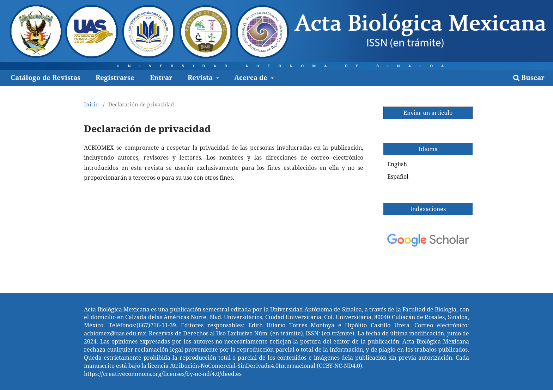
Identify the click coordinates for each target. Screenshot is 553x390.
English (397, 164)
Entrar (161, 77)
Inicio (91, 104)
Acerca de (251, 77)
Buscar (529, 77)
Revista (201, 77)
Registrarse (115, 77)
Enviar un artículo (427, 113)
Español (397, 176)
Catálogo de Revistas (45, 77)
